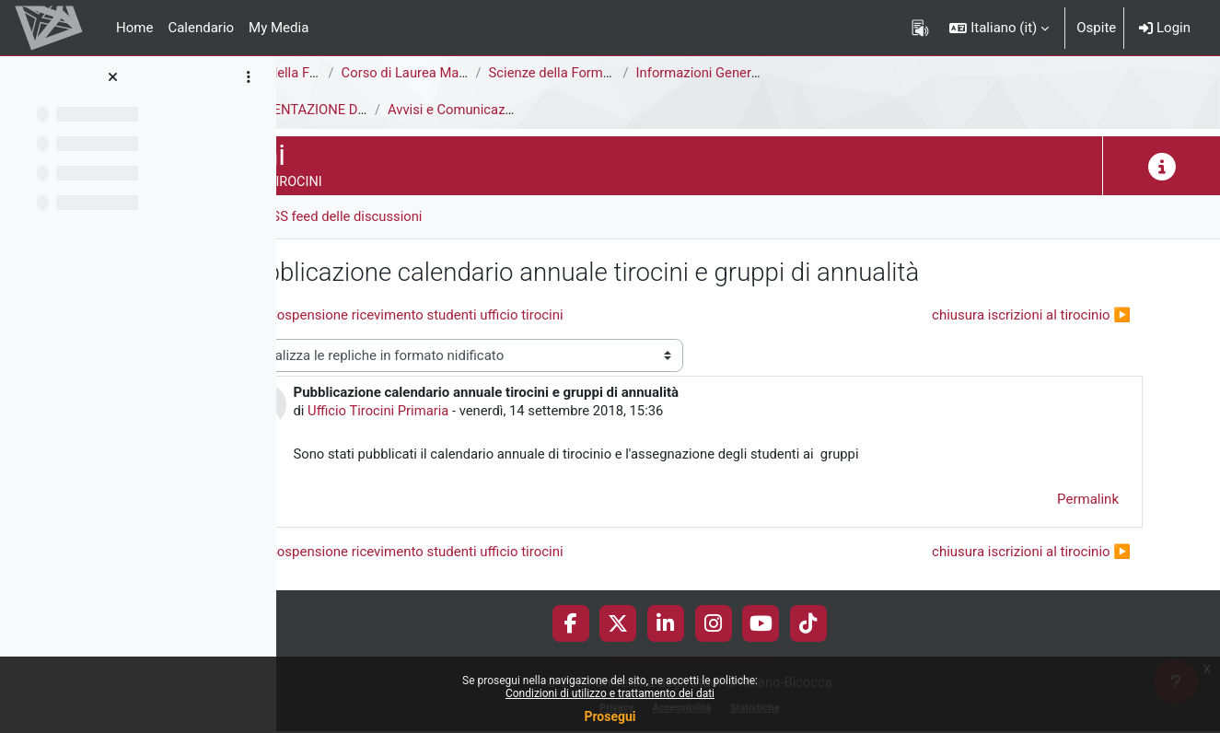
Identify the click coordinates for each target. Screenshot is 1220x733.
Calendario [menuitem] (201, 27)
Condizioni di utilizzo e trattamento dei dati (610, 693)
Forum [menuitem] (332, 216)
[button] (999, 27)
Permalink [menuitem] (1088, 500)
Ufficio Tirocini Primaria (497, 411)
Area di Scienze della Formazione (392, 72)
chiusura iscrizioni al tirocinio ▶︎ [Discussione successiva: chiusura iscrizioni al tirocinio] (1031, 315)
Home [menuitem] (134, 27)
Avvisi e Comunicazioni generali (602, 109)
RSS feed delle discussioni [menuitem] (461, 216)
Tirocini (314, 109)
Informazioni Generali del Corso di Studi (874, 72)
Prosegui (609, 716)
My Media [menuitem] (278, 27)
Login (1165, 27)
